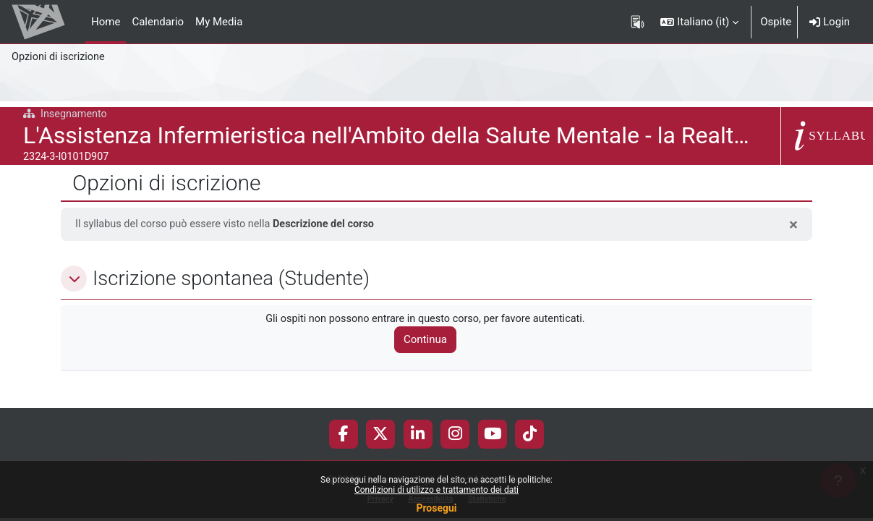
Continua (431, 340)
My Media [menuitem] (218, 21)
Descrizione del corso (332, 224)
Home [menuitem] (105, 21)
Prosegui (436, 508)
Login (829, 21)
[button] (699, 21)
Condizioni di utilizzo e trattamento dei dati (436, 490)
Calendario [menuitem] (158, 21)
